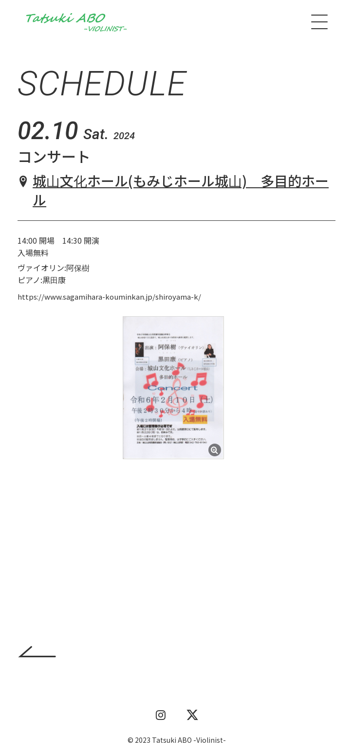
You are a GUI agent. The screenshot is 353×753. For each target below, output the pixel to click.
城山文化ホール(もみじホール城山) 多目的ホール (181, 190)
